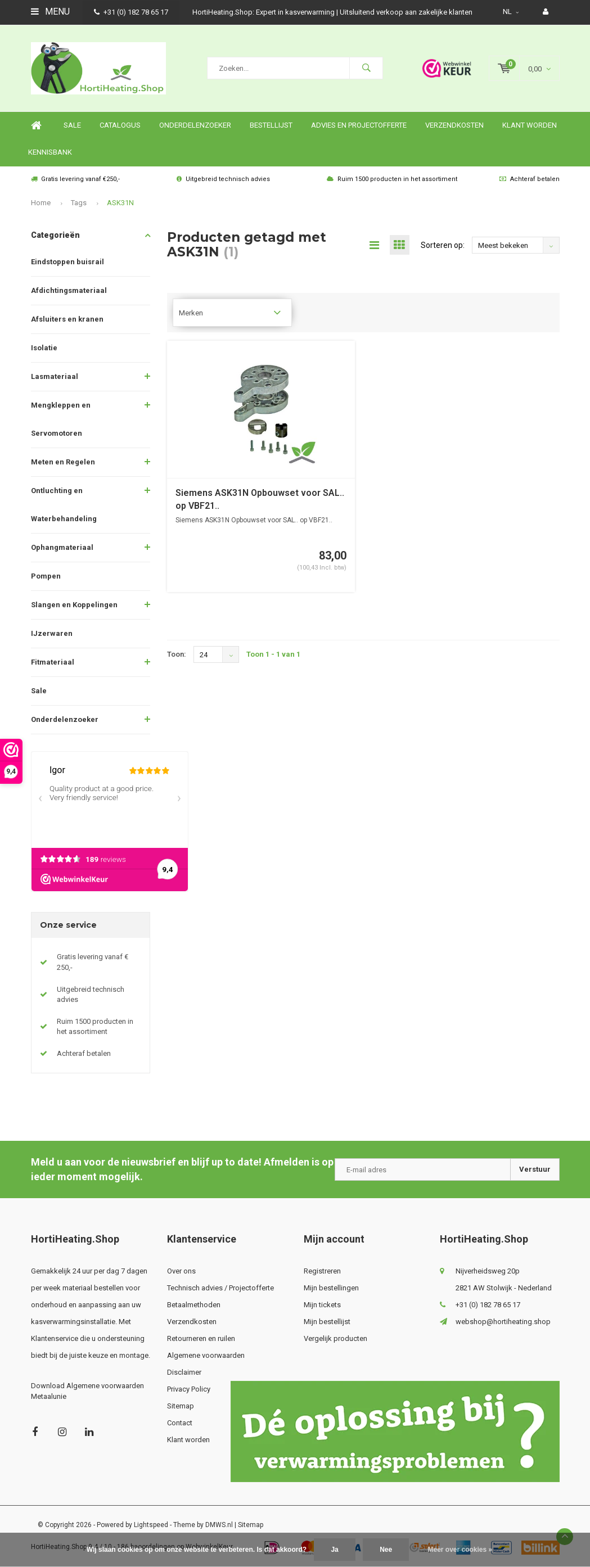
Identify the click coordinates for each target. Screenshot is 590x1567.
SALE (72, 125)
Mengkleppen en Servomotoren (61, 419)
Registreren (322, 1271)
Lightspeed (151, 1525)
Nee (386, 1550)
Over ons (181, 1271)
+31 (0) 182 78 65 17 (131, 12)
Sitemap (180, 1406)
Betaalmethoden (193, 1304)
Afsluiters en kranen (67, 319)
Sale (39, 691)
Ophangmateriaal (62, 547)
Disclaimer (184, 1372)
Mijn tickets (322, 1304)
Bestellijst (271, 125)
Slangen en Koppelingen (74, 604)
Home (36, 125)
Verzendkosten (454, 125)
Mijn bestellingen (331, 1288)
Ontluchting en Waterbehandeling (64, 504)
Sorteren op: (443, 245)
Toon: (176, 654)
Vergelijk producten (335, 1338)
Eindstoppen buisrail (67, 262)
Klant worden (529, 125)
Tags (79, 202)
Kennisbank (50, 152)
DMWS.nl (219, 1525)
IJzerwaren (52, 633)
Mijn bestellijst (327, 1321)
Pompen (46, 576)
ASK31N (120, 202)
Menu (50, 11)
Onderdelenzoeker (195, 125)
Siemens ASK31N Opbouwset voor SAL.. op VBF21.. (259, 499)
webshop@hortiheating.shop (503, 1321)
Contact (179, 1423)
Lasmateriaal (54, 376)
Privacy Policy (188, 1389)
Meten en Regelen (63, 462)
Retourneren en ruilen (201, 1338)
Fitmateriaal (52, 662)
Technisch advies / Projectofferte (220, 1288)
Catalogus (120, 125)
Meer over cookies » (460, 1550)
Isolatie (44, 348)
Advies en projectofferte (359, 125)
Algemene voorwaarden (206, 1355)
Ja (334, 1550)
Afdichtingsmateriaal (69, 290)
